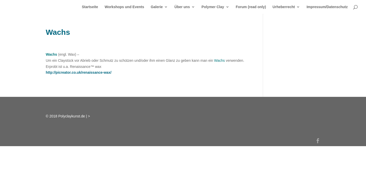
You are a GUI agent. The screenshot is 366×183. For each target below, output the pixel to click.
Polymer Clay (213, 7)
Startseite (90, 7)
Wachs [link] (51, 54)
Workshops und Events (124, 7)
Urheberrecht (283, 7)
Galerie (157, 7)
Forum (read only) (251, 7)
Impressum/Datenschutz (327, 7)
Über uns (182, 7)
